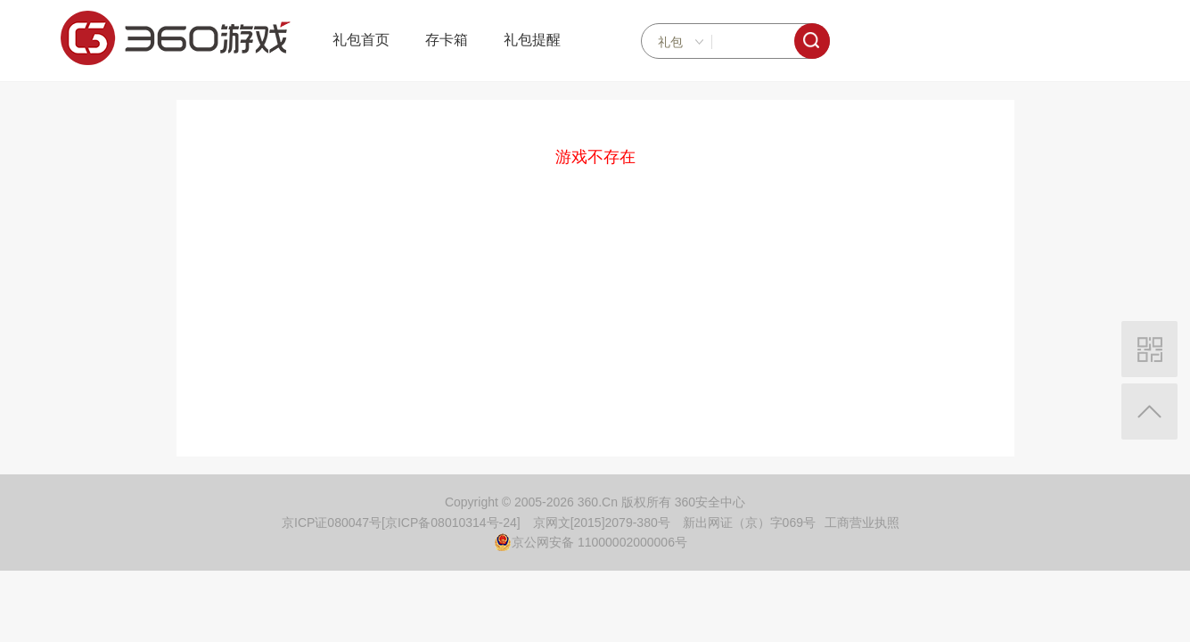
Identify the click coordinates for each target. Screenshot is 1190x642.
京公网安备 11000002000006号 (590, 542)
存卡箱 (446, 39)
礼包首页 (361, 39)
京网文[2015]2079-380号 (601, 522)
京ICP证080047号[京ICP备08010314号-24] (401, 522)
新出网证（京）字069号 (749, 522)
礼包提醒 (532, 39)
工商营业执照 (862, 522)
